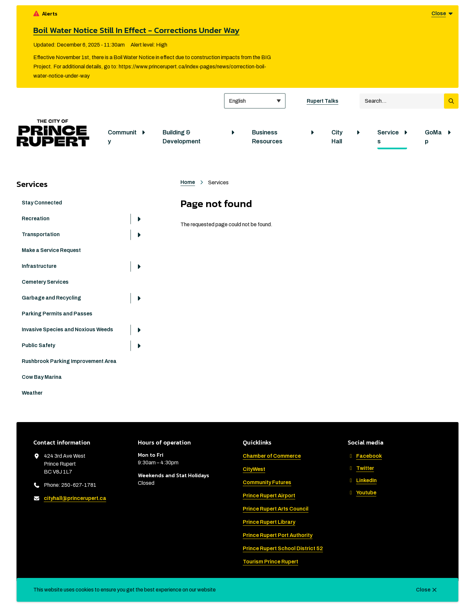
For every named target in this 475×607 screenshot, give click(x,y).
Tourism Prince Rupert (270, 561)
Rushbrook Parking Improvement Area (69, 361)
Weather (32, 393)
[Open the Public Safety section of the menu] (139, 346)
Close (423, 589)
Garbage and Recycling (51, 298)
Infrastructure (39, 266)
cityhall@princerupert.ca (75, 498)
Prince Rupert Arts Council (275, 509)
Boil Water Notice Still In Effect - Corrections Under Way (136, 30)
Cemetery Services (45, 282)
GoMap (433, 137)
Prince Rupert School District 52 (283, 548)
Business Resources (267, 137)
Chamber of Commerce (272, 456)
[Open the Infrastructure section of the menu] (139, 266)
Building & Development (182, 137)
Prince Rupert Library (269, 522)
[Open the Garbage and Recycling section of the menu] (139, 298)
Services (388, 137)
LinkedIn (362, 480)
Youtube (362, 492)
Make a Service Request (51, 250)
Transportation (41, 234)
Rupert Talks (322, 101)
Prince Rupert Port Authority (277, 535)
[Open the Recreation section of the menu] (139, 219)
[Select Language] (255, 101)
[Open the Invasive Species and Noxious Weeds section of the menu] (139, 330)
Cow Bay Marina (42, 377)
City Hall (337, 137)
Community (122, 137)
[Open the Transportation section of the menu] (139, 235)
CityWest (254, 469)
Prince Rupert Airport (269, 495)
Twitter (361, 468)
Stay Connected (42, 202)
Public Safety (38, 345)
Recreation (35, 218)
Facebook (365, 456)
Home (187, 182)
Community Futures (267, 482)
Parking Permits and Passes (57, 313)
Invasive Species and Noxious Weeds (67, 329)
